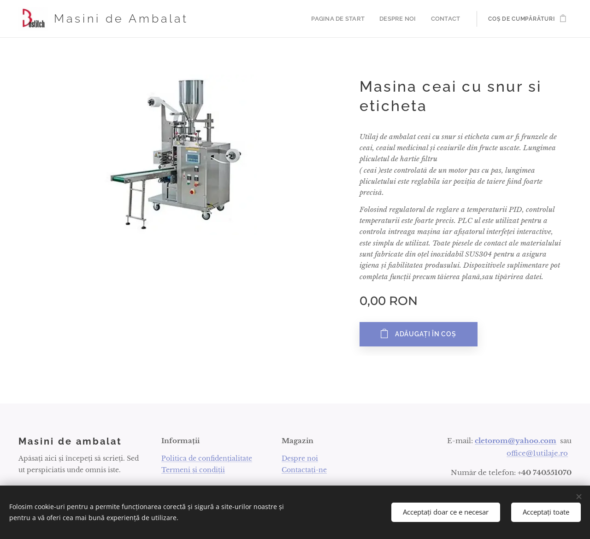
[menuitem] (344, 18)
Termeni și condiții (193, 470)
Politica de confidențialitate (206, 458)
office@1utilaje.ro (537, 453)
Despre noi (300, 458)
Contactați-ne (304, 470)
